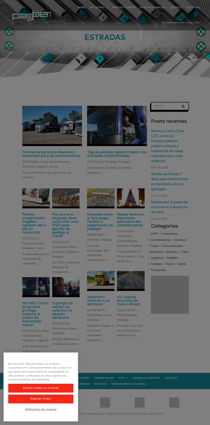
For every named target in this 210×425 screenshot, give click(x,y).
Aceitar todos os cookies (41, 388)
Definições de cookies (41, 409)
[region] (40, 387)
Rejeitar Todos (40, 399)
